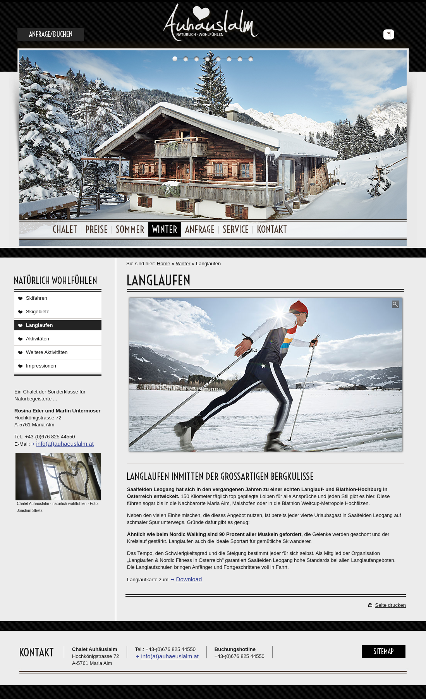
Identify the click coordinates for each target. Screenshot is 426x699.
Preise (96, 227)
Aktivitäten (37, 337)
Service (236, 227)
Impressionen (41, 364)
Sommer (130, 227)
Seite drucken (390, 603)
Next (392, 136)
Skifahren (36, 296)
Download (189, 577)
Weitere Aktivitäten (46, 350)
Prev (33, 136)
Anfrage (200, 227)
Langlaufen (39, 323)
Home (163, 261)
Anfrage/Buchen (50, 32)
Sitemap (383, 649)
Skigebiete (38, 310)
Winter (164, 227)
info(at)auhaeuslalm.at (64, 441)
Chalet (65, 227)
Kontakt (272, 227)
